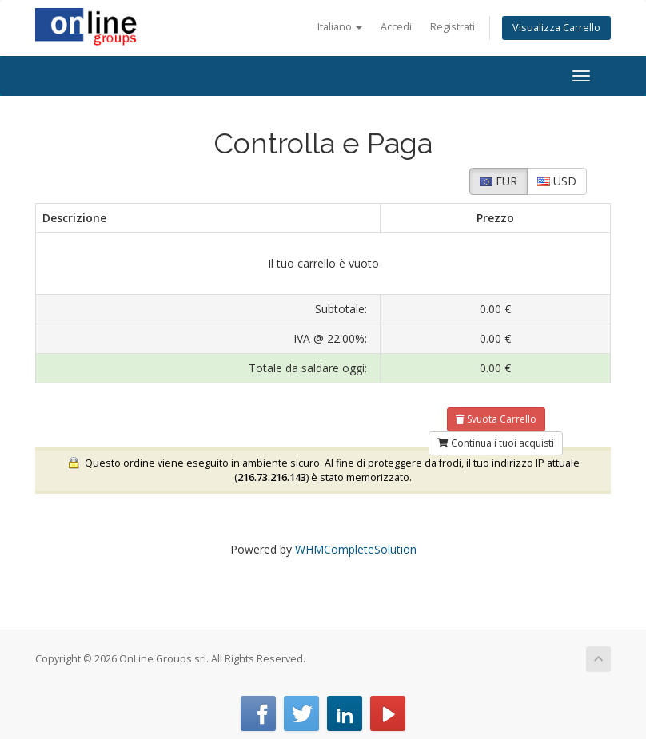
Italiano (339, 27)
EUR (498, 181)
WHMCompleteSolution (356, 549)
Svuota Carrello (496, 419)
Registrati (452, 27)
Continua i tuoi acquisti (495, 443)
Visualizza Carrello (556, 27)
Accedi (396, 27)
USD (556, 181)
